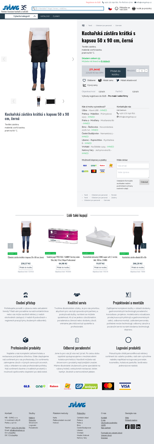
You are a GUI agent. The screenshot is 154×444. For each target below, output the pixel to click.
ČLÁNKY (56, 16)
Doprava (104, 438)
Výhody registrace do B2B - (105, 96)
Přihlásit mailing (131, 420)
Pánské (113, 195)
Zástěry (114, 197)
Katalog (32, 418)
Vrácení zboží (106, 435)
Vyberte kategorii (25, 16)
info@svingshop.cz (144, 2)
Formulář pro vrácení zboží (111, 433)
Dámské (119, 25)
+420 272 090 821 (111, 2)
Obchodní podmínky (109, 423)
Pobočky (32, 420)
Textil (90, 25)
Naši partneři (106, 428)
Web (127, 418)
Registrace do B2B (93, 2)
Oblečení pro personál (104, 25)
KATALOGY (45, 16)
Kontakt (104, 418)
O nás (103, 420)
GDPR (103, 425)
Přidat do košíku (115, 73)
